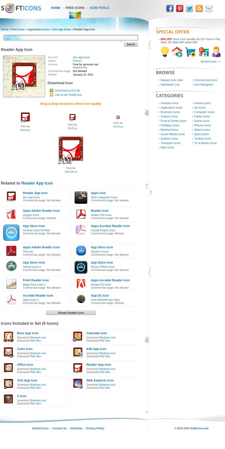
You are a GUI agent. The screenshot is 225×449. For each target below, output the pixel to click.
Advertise (76, 428)
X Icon (21, 396)
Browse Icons (209, 61)
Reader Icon (100, 210)
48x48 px (25, 130)
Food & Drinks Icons (174, 120)
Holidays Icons (170, 125)
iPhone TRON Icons (103, 266)
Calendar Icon (96, 333)
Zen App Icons (62, 29)
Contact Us (59, 428)
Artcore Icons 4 (32, 266)
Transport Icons (171, 143)
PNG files (35, 340)
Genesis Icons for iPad (36, 230)
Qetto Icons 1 (31, 299)
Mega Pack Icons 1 (34, 284)
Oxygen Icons (31, 215)
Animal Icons (202, 103)
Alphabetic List (170, 84)
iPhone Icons (202, 125)
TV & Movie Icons (205, 143)
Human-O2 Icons (101, 284)
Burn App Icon (27, 333)
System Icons (169, 138)
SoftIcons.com (199, 428)
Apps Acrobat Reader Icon (110, 226)
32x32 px (73, 128)
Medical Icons (169, 129)
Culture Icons (169, 116)
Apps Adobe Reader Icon (41, 210)
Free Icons (75, 8)
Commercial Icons (205, 80)
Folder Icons (202, 116)
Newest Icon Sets (172, 80)
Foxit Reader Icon (36, 280)
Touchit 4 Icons (100, 251)
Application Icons (39, 29)
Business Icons (170, 112)
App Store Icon (34, 226)
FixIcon (77, 60)
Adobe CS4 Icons (101, 215)
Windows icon (38, 337)
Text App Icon (27, 380)
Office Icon (25, 364)
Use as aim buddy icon (68, 94)
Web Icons (167, 147)
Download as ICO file (67, 90)
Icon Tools (99, 8)
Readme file (80, 67)
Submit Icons (40, 428)
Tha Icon (28, 251)
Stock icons (179, 39)
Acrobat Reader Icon (38, 295)
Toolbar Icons (202, 138)
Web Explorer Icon (100, 380)
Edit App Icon (96, 349)
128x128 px (71, 171)
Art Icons (199, 107)
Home (55, 8)
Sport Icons (201, 134)
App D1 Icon (100, 295)
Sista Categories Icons (104, 197)
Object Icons (202, 129)
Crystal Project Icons (103, 230)
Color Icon (24, 349)
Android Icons (169, 103)
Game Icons (202, 120)
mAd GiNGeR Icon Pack (105, 299)
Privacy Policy (95, 428)
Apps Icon (98, 193)
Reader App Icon (37, 183)
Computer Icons (204, 112)
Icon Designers (203, 84)
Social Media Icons (173, 134)
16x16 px (118, 126)
